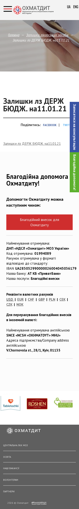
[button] (74, 127)
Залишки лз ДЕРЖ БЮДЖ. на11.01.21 (32, 143)
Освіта (7, 456)
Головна (13, 35)
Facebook (49, 125)
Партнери (9, 491)
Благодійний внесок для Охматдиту (39, 222)
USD (9, 299)
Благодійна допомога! (74, 172)
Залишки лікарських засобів (47, 35)
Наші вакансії (11, 468)
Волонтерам (10, 479)
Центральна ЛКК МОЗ (15, 445)
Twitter (69, 125)
